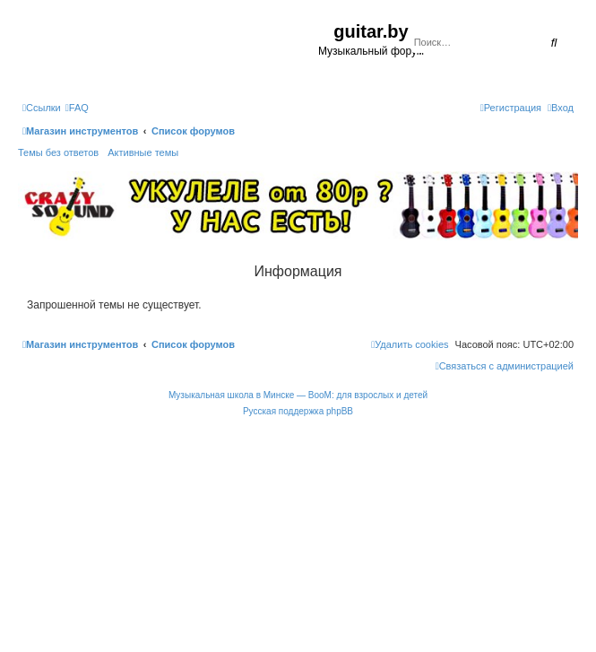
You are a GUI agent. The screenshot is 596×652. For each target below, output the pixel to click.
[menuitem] (77, 107)
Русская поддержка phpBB (298, 411)
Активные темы (143, 152)
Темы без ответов (58, 152)
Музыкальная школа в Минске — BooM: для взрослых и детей (298, 395)
